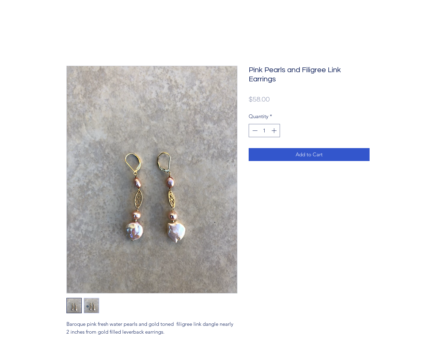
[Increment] (274, 130)
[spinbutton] (264, 130)
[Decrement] (254, 130)
